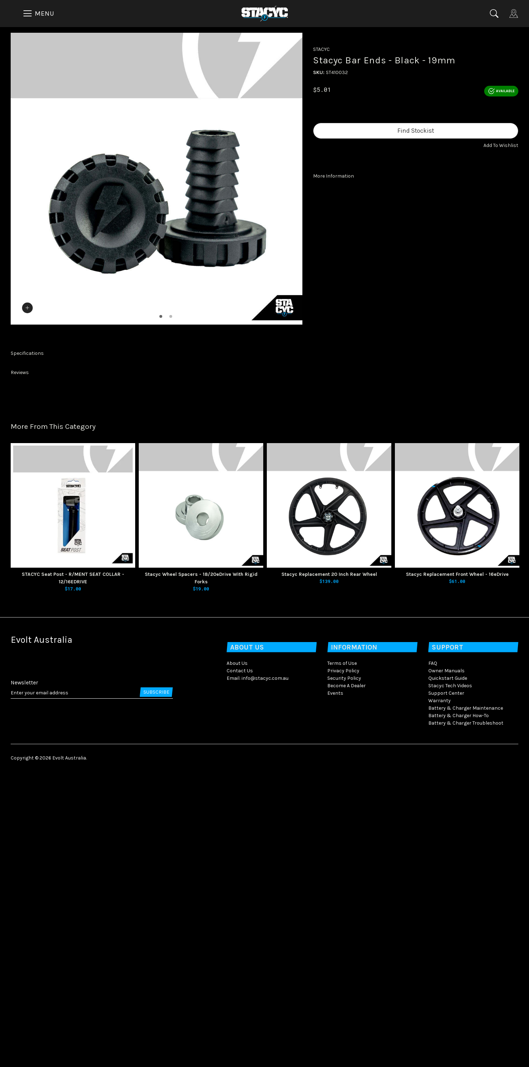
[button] (500, 145)
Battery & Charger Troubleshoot (465, 1018)
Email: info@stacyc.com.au (258, 973)
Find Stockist (415, 130)
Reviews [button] (20, 668)
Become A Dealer (346, 981)
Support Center (446, 988)
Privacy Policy (343, 966)
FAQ (432, 958)
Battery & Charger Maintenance (465, 1003)
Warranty (439, 996)
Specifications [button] (27, 649)
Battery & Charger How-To (458, 1011)
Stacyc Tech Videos (450, 981)
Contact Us (240, 966)
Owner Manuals (446, 966)
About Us (237, 958)
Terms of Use (342, 958)
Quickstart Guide (447, 973)
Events (335, 988)
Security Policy (344, 973)
